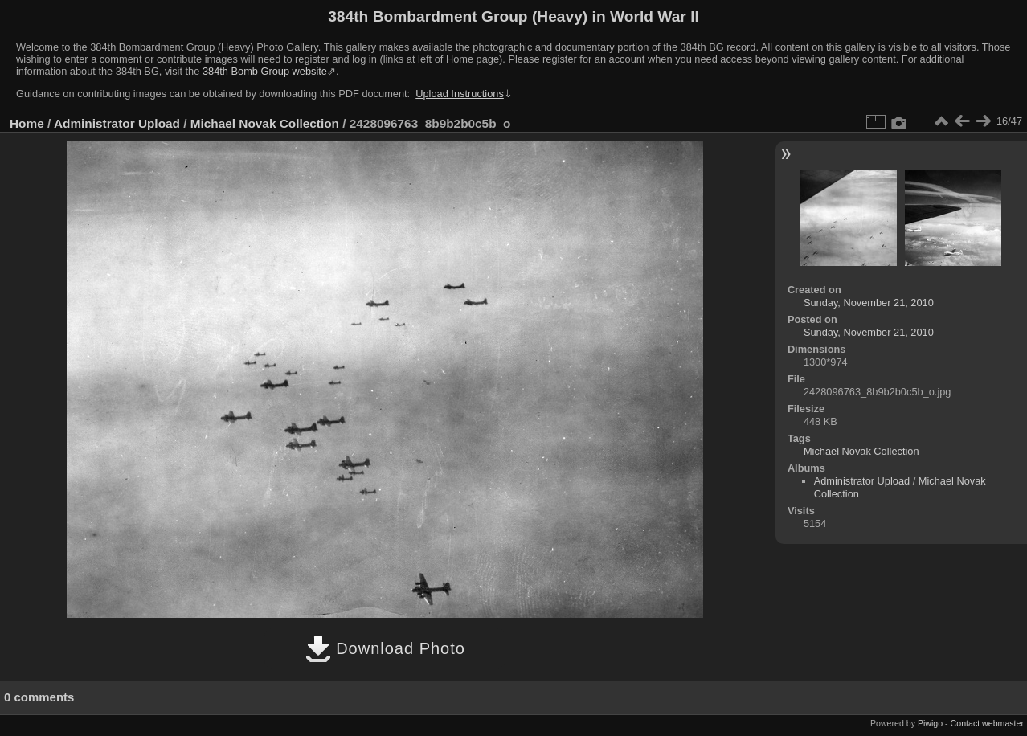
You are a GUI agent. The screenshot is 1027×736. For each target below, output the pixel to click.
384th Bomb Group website (265, 71)
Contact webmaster (987, 723)
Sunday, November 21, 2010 (869, 302)
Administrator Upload (117, 123)
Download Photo (385, 648)
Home (27, 123)
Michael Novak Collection (264, 123)
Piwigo (930, 723)
